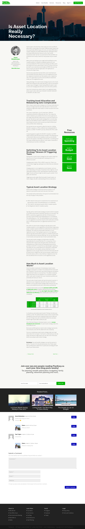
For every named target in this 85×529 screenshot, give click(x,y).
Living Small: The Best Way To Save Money (42, 408)
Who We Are (12, 510)
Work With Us (12, 517)
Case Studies (44, 3)
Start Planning (30, 520)
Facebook (47, 513)
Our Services (30, 513)
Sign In (68, 3)
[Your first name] (29, 383)
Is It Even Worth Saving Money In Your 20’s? (19, 408)
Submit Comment (70, 487)
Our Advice (30, 510)
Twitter (47, 515)
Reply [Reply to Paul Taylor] (73, 435)
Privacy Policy (66, 510)
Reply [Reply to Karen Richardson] (73, 417)
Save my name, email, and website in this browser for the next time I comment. (28, 484)
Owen (23, 425)
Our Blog (29, 515)
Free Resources (31, 517)
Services (52, 3)
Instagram (47, 510)
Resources (58, 3)
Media (10, 520)
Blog (64, 3)
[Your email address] (47, 383)
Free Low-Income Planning (15, 515)
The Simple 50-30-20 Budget (66, 408)
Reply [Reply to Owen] (73, 426)
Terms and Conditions (68, 513)
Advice (38, 3)
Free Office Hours (13, 513)
